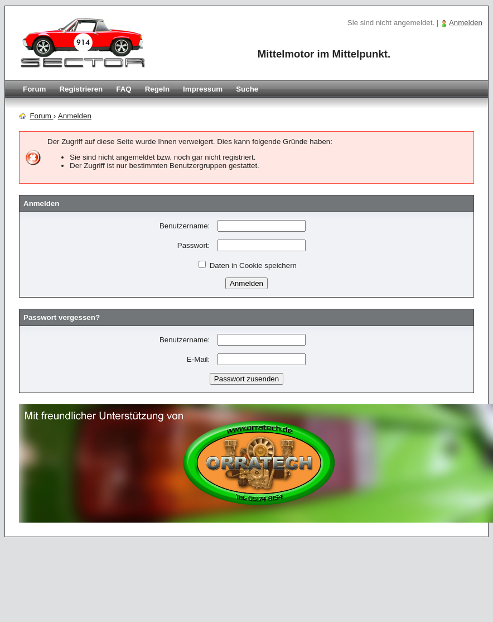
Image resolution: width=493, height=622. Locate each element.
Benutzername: (185, 226)
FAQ (123, 89)
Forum (34, 89)
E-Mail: (198, 359)
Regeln (157, 89)
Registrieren (81, 89)
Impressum (203, 89)
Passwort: (193, 245)
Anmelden (465, 22)
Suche (247, 89)
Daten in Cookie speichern (248, 265)
